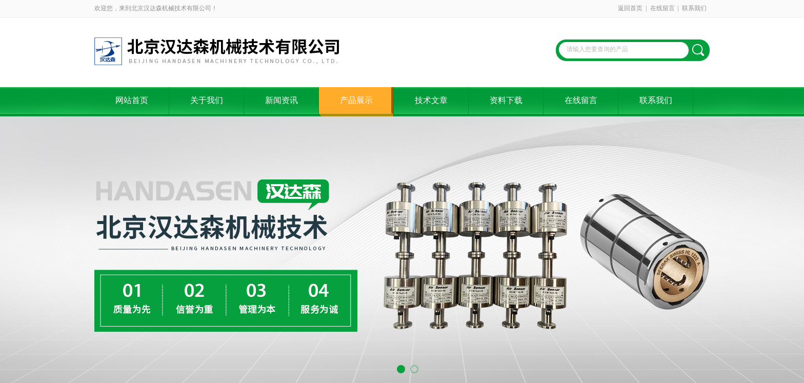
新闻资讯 (281, 100)
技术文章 (431, 100)
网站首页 (131, 100)
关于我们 (206, 100)
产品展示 (356, 100)
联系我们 (694, 8)
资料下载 (506, 100)
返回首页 (630, 8)
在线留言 (662, 8)
